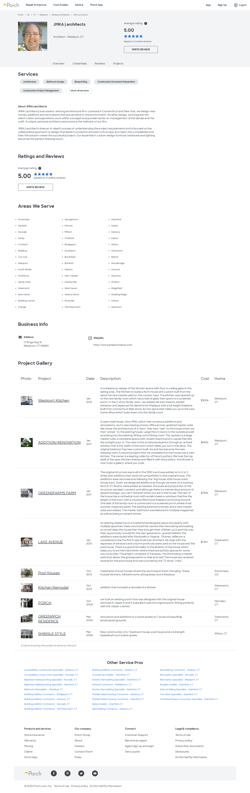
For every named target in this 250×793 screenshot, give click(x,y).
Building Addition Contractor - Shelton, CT (114, 670)
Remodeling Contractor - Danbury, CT (112, 709)
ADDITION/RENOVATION (59, 442)
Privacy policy (183, 740)
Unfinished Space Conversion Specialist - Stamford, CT (189, 699)
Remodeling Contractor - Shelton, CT (180, 670)
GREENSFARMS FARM (57, 493)
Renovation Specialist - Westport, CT (179, 679)
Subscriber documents (189, 746)
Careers (79, 746)
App (208, 5)
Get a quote (132, 751)
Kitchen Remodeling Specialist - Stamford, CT (116, 689)
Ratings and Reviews (41, 156)
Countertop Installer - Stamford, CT (111, 675)
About (78, 740)
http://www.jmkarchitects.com (113, 344)
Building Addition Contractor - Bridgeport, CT (48, 694)
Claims (28, 751)
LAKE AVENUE (50, 542)
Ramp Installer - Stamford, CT (107, 704)
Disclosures (182, 751)
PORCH (45, 603)
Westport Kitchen (53, 400)
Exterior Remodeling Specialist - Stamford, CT (116, 679)
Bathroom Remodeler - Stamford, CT (43, 689)
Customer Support (136, 735)
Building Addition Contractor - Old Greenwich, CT (50, 709)
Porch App (96, 4)
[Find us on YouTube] (95, 773)
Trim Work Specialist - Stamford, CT (178, 694)
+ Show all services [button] (79, 90)
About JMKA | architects (32, 106)
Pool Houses (49, 573)
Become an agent (136, 740)
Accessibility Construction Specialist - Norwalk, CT (51, 675)
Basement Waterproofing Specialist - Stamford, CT (51, 684)
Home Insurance (34, 735)
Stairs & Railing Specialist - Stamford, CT (181, 689)
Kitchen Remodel (53, 587)
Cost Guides (60, 4)
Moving (28, 746)
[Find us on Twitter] (81, 773)
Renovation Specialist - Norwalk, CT (179, 675)
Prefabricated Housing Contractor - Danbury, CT (118, 694)
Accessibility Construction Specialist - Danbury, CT (51, 670)
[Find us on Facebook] (54, 773)
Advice (79, 4)
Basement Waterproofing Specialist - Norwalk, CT (50, 679)
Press (78, 757)
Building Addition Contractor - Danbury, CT (47, 699)
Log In (240, 5)
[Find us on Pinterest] (67, 773)
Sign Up (222, 5)
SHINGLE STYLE (52, 633)
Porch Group (82, 735)
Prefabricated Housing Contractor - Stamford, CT (118, 699)
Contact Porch (84, 751)
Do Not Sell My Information (191, 757)
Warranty (30, 740)
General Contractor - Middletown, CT (112, 684)
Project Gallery (35, 363)
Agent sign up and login (139, 746)
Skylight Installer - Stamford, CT (176, 684)
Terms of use (183, 735)
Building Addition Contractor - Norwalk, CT (47, 704)
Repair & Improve (36, 4)
